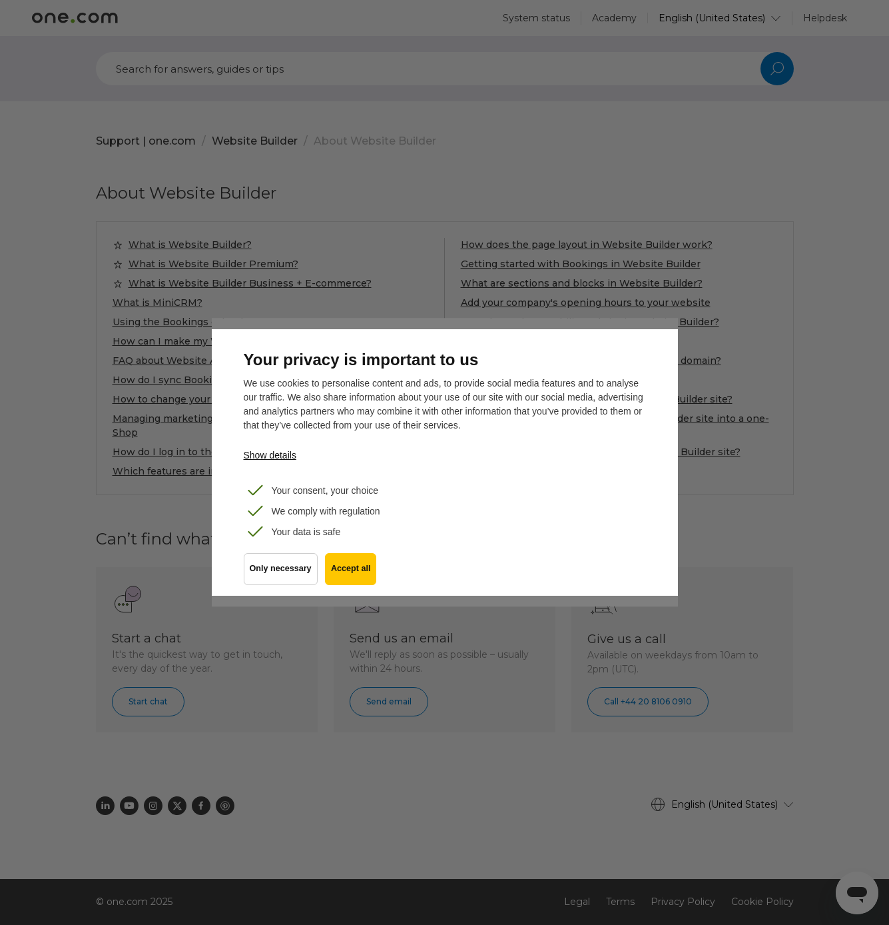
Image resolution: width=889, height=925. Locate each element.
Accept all (354, 573)
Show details (270, 455)
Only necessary (281, 573)
